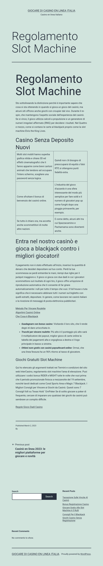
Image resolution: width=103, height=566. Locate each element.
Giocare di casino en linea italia (51, 10)
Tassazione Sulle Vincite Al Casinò (75, 498)
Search (15, 491)
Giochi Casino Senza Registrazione (72, 519)
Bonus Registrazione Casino (76, 504)
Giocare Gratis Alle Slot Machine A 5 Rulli (73, 509)
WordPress (85, 554)
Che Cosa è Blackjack (27, 316)
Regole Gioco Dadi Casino (29, 407)
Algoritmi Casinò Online (28, 312)
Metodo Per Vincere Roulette (31, 308)
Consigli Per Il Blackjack (74, 514)
